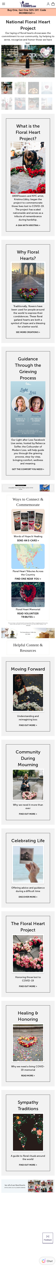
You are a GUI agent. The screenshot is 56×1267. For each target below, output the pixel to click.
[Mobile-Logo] (28, 4)
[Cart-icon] (53, 4)
